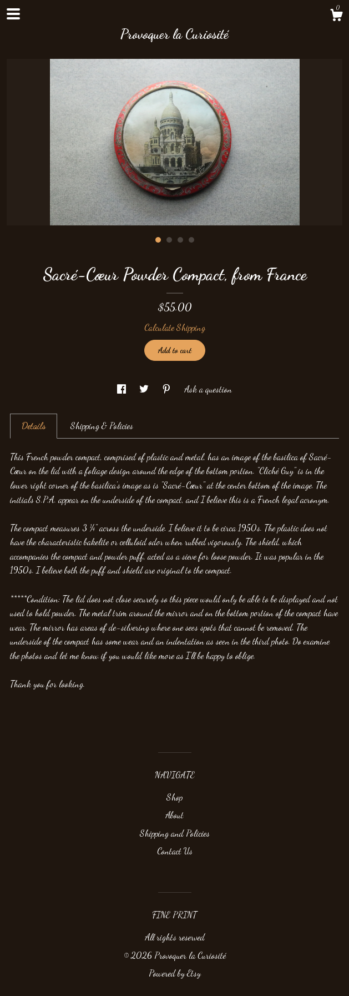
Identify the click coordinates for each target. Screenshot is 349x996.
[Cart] (336, 16)
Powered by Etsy (175, 973)
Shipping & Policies (101, 425)
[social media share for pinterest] (167, 389)
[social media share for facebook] (122, 389)
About (174, 814)
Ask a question (208, 389)
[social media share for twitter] (145, 389)
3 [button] (180, 240)
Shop (174, 797)
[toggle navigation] (13, 13)
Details (33, 425)
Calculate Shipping (174, 327)
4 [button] (191, 240)
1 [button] (158, 240)
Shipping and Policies (175, 833)
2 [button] (169, 240)
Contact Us (175, 851)
